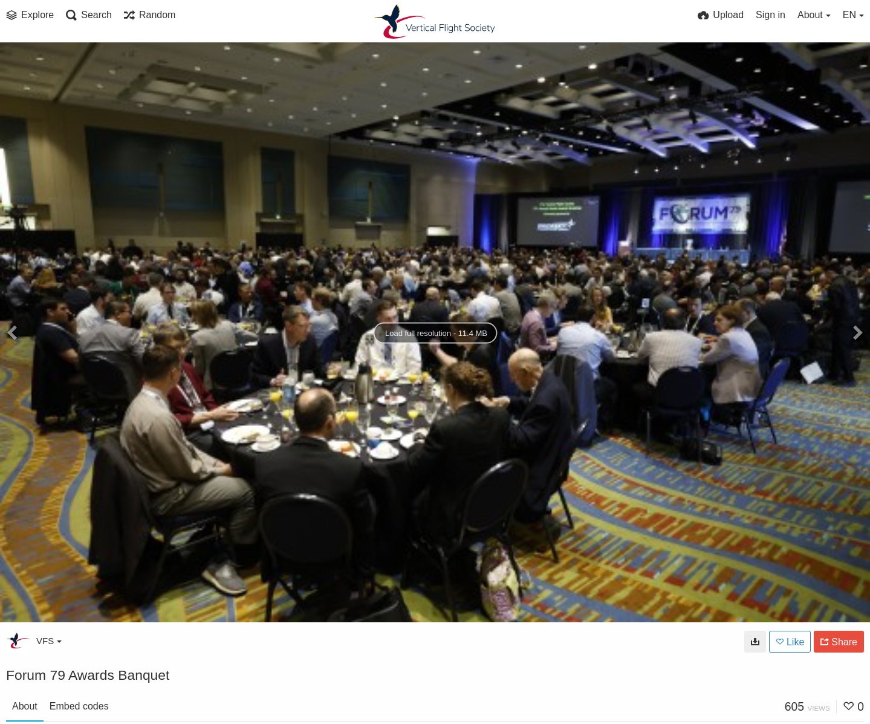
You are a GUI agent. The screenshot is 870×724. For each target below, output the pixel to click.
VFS (49, 641)
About (24, 706)
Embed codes (79, 706)
